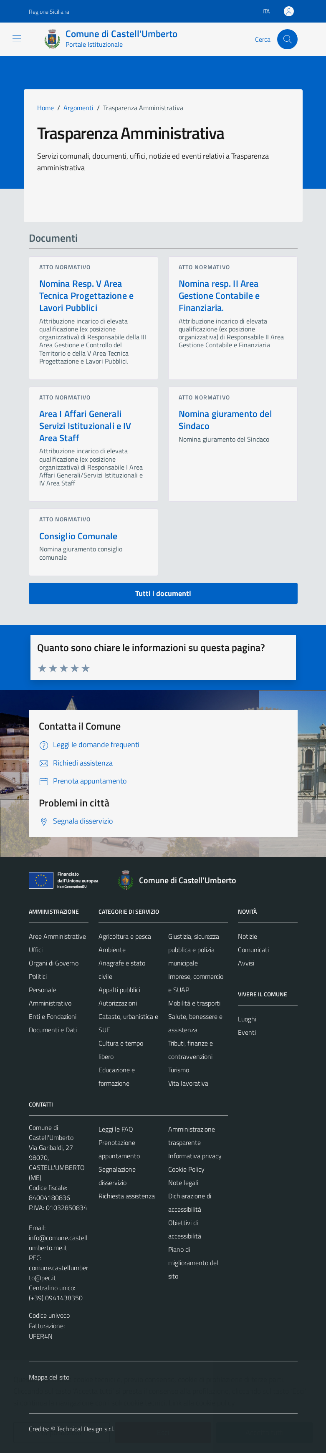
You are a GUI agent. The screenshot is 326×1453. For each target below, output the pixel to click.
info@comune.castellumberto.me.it (58, 1243)
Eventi (247, 1032)
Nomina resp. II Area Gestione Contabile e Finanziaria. (219, 295)
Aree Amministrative (57, 936)
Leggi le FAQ (116, 1129)
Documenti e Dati (53, 1030)
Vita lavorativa (188, 1083)
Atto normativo (65, 267)
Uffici (36, 950)
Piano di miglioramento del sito (193, 1262)
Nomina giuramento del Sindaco (225, 419)
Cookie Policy (186, 1169)
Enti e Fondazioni (52, 1016)
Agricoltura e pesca (125, 936)
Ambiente (112, 950)
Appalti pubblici (119, 990)
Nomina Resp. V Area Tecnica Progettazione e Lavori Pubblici (86, 295)
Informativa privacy (195, 1156)
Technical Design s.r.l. (85, 1429)
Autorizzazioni (118, 1003)
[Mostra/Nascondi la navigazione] (17, 38)
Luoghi (247, 1019)
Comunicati (253, 950)
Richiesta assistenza (127, 1196)
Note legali (183, 1183)
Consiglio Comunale (78, 536)
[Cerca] (287, 39)
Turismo (178, 1070)
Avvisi (246, 963)
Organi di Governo (53, 963)
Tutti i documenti (163, 593)
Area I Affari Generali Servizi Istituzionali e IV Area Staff (85, 426)
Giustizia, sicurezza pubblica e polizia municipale (193, 949)
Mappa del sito (49, 1377)
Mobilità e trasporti (194, 1003)
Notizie (247, 936)
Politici (38, 976)
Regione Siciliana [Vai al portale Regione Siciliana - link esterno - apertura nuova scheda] (49, 11)
